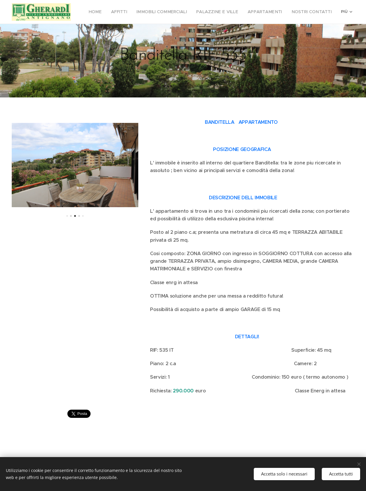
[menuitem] (112, 12)
